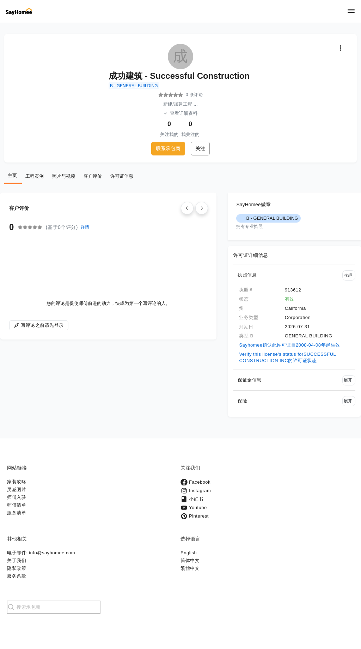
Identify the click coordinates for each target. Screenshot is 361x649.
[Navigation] (351, 11)
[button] (294, 275)
